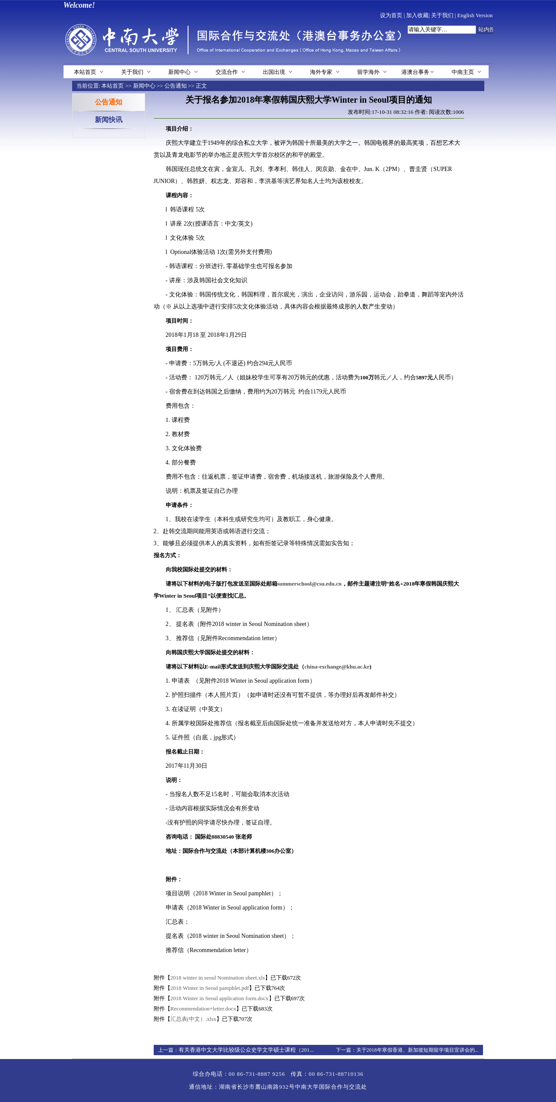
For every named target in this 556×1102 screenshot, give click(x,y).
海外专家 (321, 72)
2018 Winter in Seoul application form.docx (219, 998)
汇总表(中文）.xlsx (193, 1019)
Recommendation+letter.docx (203, 1008)
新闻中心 (179, 72)
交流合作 (227, 72)
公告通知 (175, 85)
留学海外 (368, 72)
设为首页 (391, 15)
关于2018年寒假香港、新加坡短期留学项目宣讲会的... (417, 1050)
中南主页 (463, 72)
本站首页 (85, 72)
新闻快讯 (108, 119)
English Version (474, 15)
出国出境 (274, 72)
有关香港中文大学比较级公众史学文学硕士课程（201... (246, 1050)
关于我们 (442, 15)
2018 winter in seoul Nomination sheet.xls (217, 977)
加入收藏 (417, 15)
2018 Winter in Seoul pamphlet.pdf (209, 988)
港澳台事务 (415, 72)
